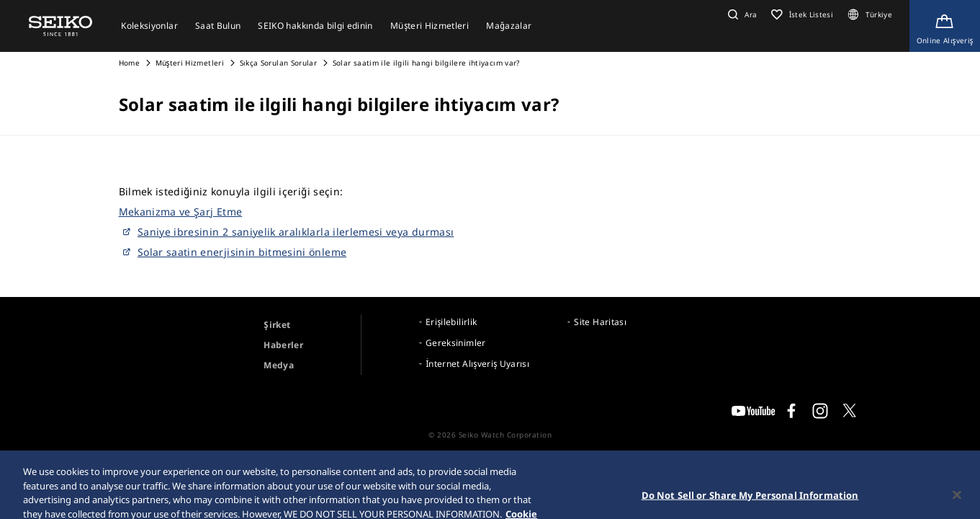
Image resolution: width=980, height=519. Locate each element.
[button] (740, 14)
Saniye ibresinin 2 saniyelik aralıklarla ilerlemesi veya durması (296, 232)
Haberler (283, 345)
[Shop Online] (944, 26)
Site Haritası (600, 322)
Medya (279, 365)
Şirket (277, 325)
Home (129, 63)
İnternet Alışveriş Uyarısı (477, 364)
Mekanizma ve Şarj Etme (181, 211)
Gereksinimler (456, 343)
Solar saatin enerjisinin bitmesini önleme (242, 252)
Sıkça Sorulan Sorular (278, 63)
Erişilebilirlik (451, 322)
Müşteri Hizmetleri (190, 63)
